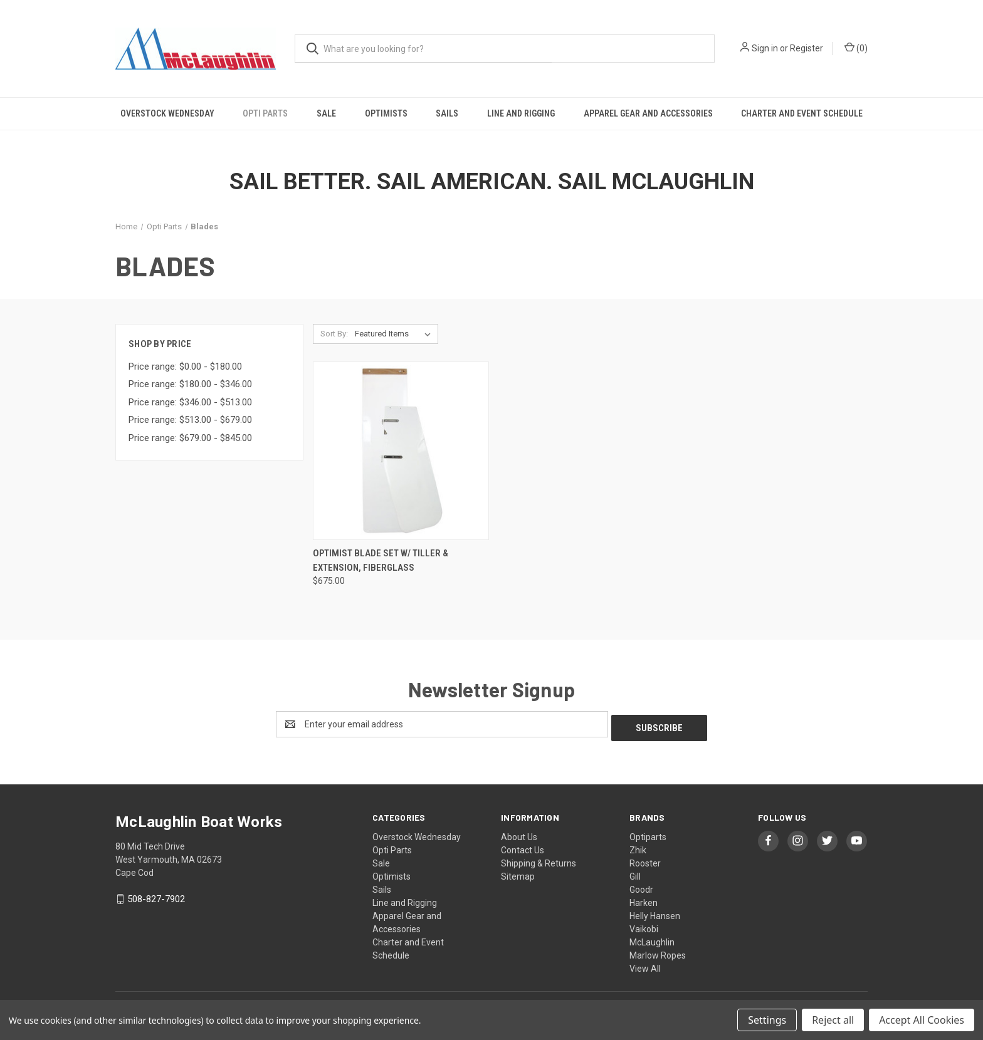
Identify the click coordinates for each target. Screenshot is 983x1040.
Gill (635, 873)
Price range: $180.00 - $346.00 (190, 384)
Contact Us (522, 846)
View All (645, 965)
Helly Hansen (654, 912)
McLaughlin (652, 938)
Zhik (637, 846)
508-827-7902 (156, 896)
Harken (643, 899)
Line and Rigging (521, 113)
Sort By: (334, 333)
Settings (767, 1020)
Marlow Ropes (657, 952)
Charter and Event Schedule (802, 113)
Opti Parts (265, 113)
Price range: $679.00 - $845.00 (190, 438)
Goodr (641, 886)
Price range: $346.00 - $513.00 (190, 402)
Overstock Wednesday (167, 113)
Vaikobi (643, 925)
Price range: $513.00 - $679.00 (190, 419)
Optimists (386, 113)
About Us (519, 833)
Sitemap (518, 873)
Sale (326, 113)
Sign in (765, 48)
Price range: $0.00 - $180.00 (185, 366)
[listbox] (395, 334)
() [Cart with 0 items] (856, 47)
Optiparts (647, 833)
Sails (447, 113)
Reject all (833, 1020)
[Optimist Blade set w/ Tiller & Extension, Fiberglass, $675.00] (400, 451)
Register (806, 48)
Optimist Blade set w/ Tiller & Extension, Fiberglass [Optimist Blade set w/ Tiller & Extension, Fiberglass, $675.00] (380, 560)
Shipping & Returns (538, 860)
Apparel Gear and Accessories (648, 113)
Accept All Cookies (921, 1020)
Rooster (645, 860)
